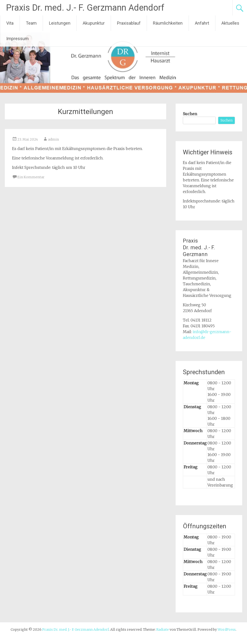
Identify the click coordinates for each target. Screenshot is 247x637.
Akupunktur (94, 23)
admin (53, 139)
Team (31, 23)
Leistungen (59, 23)
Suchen (190, 113)
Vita (10, 23)
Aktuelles (230, 23)
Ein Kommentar (31, 177)
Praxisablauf (129, 23)
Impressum (17, 38)
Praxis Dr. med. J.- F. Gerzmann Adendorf (85, 8)
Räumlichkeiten (168, 23)
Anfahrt (202, 23)
